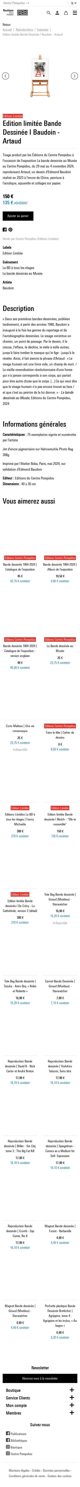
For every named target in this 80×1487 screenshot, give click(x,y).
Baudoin (8, 288)
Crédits (36, 1470)
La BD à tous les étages (18, 268)
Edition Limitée (13, 253)
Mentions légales (19, 1470)
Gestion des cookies (59, 1476)
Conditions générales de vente (27, 1476)
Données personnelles (56, 1470)
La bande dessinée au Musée (22, 273)
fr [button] (72, 3)
